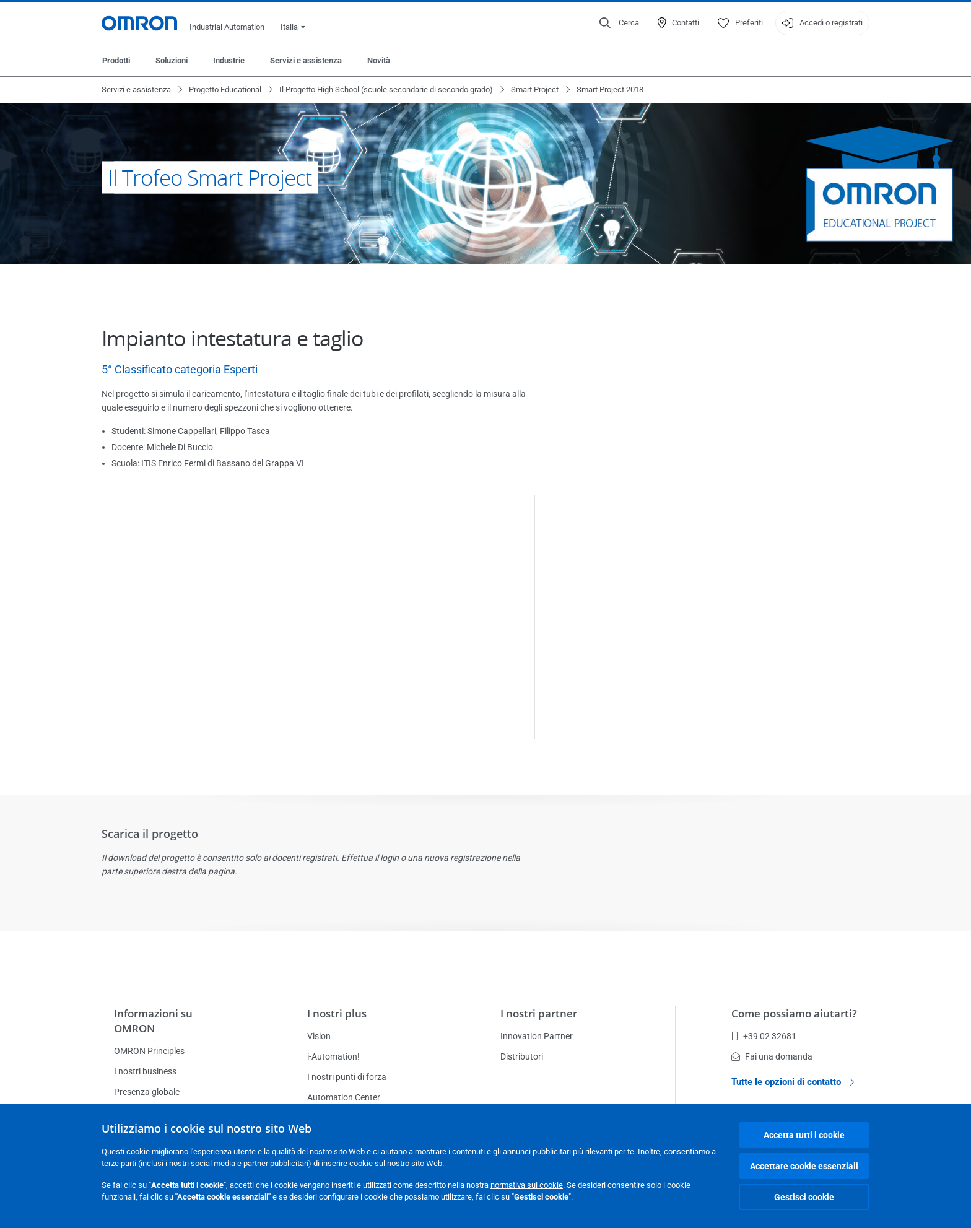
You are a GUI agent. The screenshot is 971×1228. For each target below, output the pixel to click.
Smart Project (535, 89)
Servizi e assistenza (306, 60)
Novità (378, 60)
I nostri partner (538, 1013)
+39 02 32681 (763, 1036)
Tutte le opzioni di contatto (792, 1081)
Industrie (229, 60)
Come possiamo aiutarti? (794, 1013)
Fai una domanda (771, 1056)
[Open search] (619, 23)
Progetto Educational (225, 89)
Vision (319, 1036)
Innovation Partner (536, 1036)
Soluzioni (171, 60)
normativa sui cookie (526, 1185)
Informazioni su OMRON (153, 1020)
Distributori (521, 1056)
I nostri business (145, 1071)
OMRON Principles (149, 1051)
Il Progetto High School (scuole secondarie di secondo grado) (386, 89)
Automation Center (343, 1097)
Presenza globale (147, 1092)
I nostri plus (337, 1013)
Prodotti (116, 60)
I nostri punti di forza (346, 1077)
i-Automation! (333, 1056)
